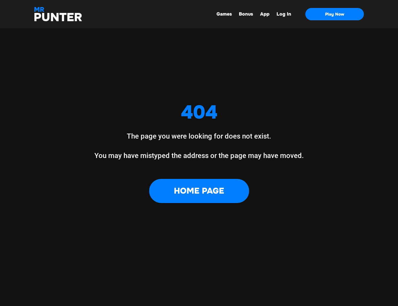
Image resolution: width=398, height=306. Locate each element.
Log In (284, 14)
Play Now (334, 14)
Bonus (246, 14)
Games (224, 14)
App (264, 14)
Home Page (199, 191)
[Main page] (58, 14)
